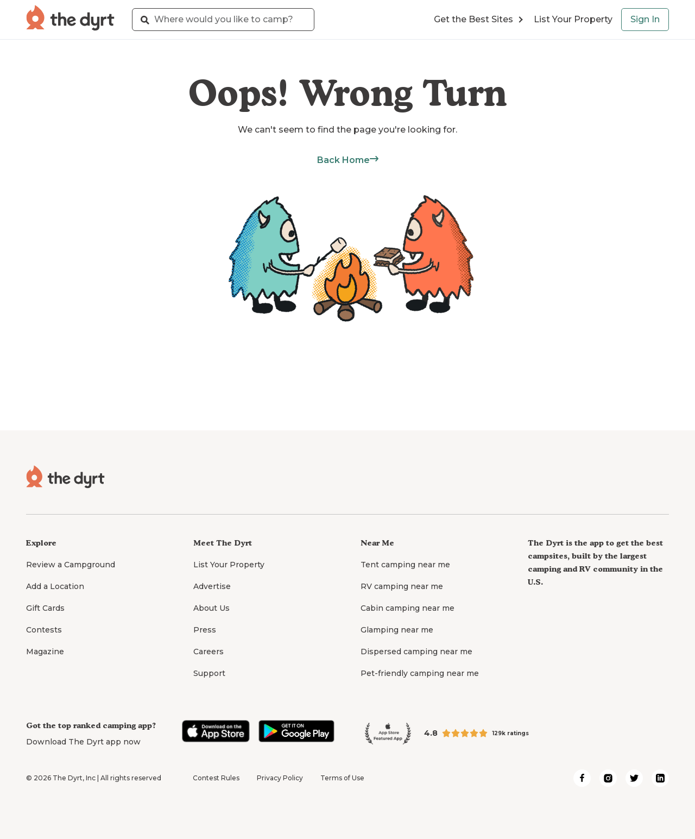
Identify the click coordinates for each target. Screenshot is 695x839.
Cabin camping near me (407, 608)
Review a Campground (70, 564)
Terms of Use (342, 778)
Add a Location (55, 586)
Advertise (212, 586)
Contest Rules (216, 778)
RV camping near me (402, 586)
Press (204, 630)
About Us (211, 608)
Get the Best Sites (478, 19)
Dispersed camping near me (416, 651)
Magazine (45, 651)
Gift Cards (45, 608)
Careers (208, 651)
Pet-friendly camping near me (420, 673)
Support (209, 673)
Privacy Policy (280, 778)
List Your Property (573, 19)
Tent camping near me (405, 564)
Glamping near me (397, 630)
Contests (44, 630)
